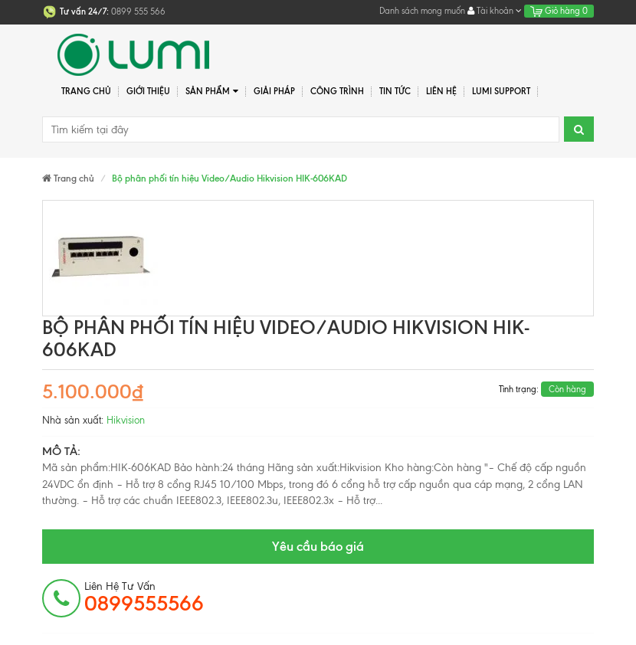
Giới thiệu (148, 91)
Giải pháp (274, 91)
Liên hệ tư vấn (144, 597)
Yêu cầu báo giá (318, 546)
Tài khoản (494, 10)
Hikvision (126, 420)
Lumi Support (501, 91)
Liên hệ (441, 91)
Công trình (337, 91)
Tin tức (395, 91)
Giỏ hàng (559, 10)
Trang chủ (86, 91)
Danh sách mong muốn (422, 10)
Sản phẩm (211, 91)
